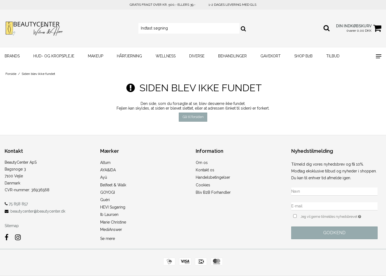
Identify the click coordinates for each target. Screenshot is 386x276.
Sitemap (12, 226)
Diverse (196, 56)
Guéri (105, 200)
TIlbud (333, 56)
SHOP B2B (303, 56)
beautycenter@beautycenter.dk (37, 211)
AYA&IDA (108, 170)
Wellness (166, 56)
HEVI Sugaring (112, 207)
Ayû (103, 177)
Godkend (334, 232)
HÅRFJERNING (129, 56)
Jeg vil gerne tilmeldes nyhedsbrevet (339, 216)
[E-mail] (334, 206)
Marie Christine (113, 222)
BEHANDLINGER (232, 56)
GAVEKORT (270, 56)
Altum (105, 162)
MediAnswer (111, 229)
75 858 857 (16, 204)
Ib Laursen (109, 214)
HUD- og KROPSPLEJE (53, 56)
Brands (12, 56)
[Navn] (334, 191)
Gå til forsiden (193, 117)
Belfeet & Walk (113, 185)
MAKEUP (95, 56)
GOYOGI (107, 192)
